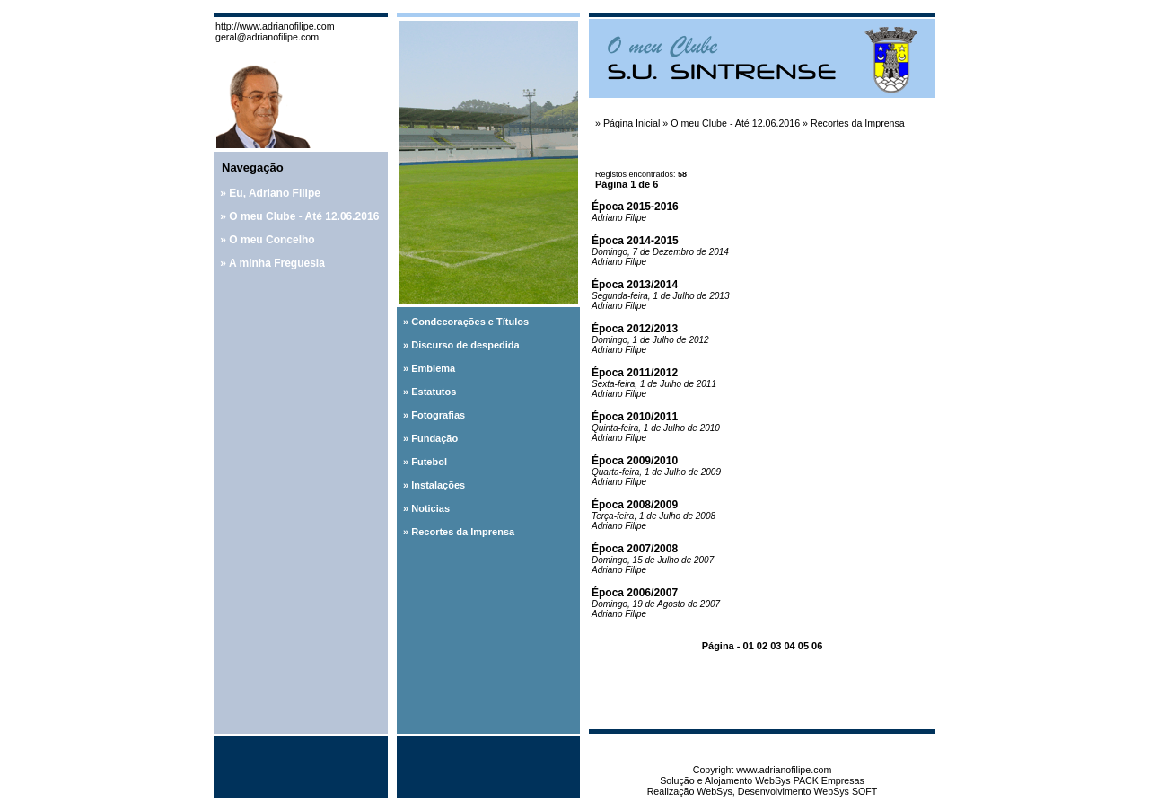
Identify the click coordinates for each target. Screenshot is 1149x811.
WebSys (714, 791)
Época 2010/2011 (635, 416)
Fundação (434, 438)
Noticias (430, 508)
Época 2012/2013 (635, 328)
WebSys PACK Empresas (809, 780)
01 (748, 645)
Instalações (438, 485)
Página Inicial (631, 123)
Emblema (433, 368)
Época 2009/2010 (635, 460)
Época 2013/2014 (635, 284)
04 (789, 645)
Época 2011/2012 (635, 372)
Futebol (429, 461)
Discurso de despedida (465, 344)
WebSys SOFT (845, 791)
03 (775, 645)
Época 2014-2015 (635, 240)
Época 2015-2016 (635, 206)
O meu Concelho (271, 240)
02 (762, 645)
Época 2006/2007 (635, 592)
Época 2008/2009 (635, 504)
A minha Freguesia (277, 263)
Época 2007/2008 (635, 548)
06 (816, 645)
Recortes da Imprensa (462, 531)
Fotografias (438, 415)
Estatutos (433, 391)
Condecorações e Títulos (470, 321)
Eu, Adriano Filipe (274, 193)
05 (803, 645)
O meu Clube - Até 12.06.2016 (304, 216)
